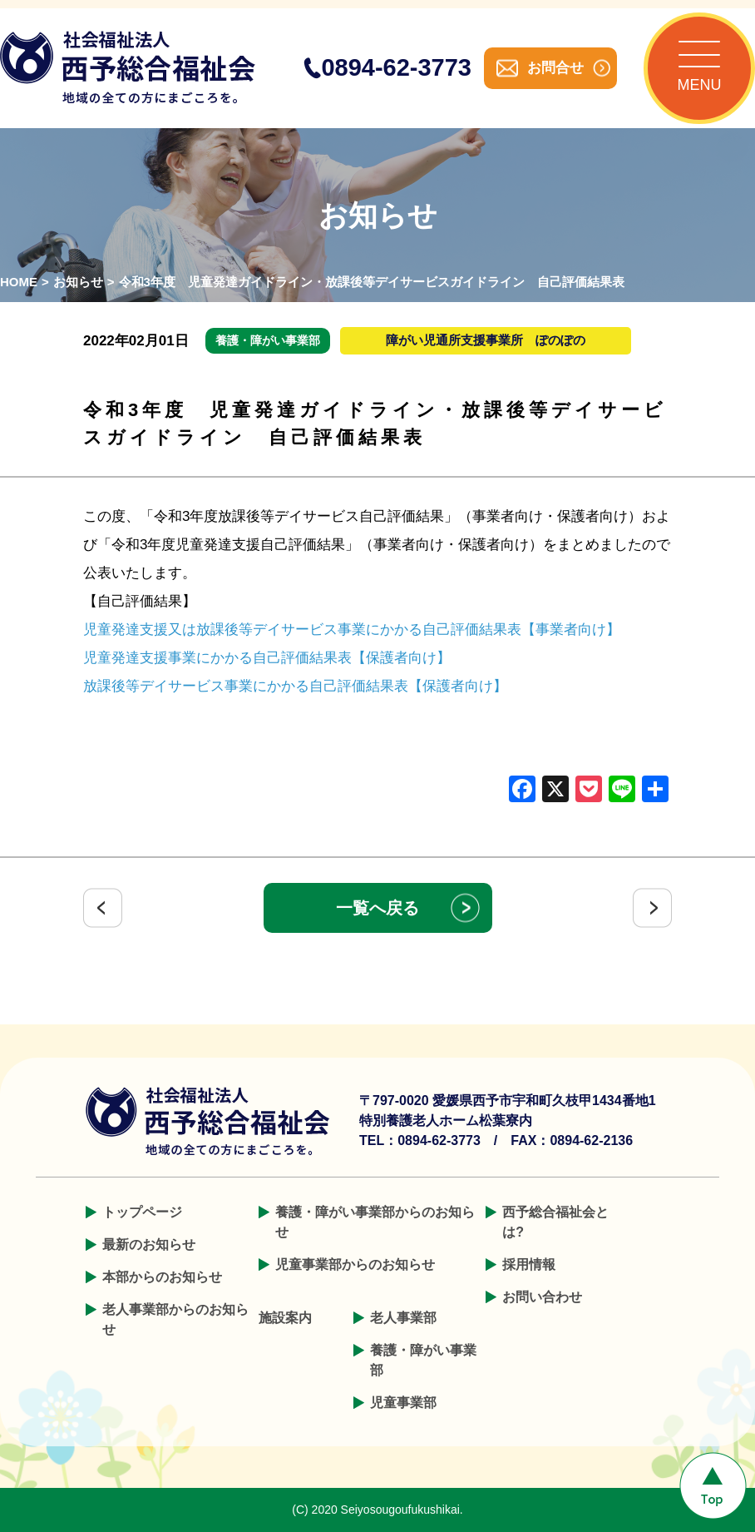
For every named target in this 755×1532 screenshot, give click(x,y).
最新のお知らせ (148, 1244)
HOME (18, 282)
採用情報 (528, 1264)
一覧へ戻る (377, 908)
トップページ (142, 1212)
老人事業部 (403, 1318)
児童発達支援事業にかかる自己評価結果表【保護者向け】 (267, 658)
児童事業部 (403, 1403)
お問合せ (555, 68)
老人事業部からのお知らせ (175, 1319)
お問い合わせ (542, 1297)
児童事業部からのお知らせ (355, 1264)
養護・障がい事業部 (423, 1360)
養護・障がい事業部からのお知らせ (375, 1222)
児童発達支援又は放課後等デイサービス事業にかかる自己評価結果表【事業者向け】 (351, 629)
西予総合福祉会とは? (555, 1222)
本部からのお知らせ (162, 1277)
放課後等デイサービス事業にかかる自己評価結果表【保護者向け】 (295, 686)
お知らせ (78, 282)
